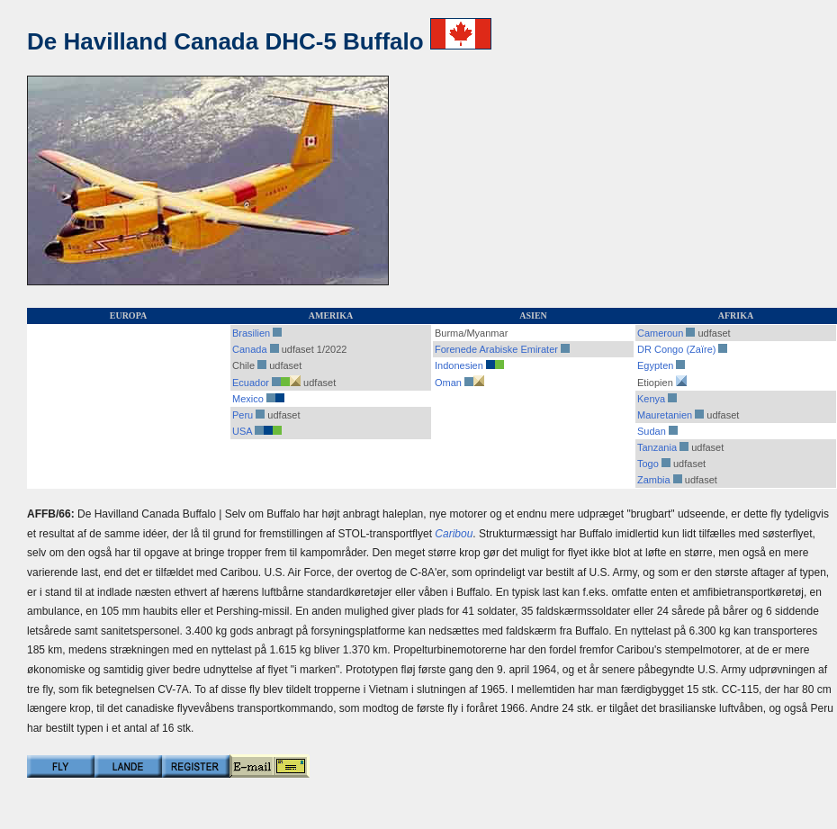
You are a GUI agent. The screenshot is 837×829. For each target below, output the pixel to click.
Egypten (655, 365)
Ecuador (250, 382)
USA (242, 431)
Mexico (248, 398)
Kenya (651, 398)
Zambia (653, 479)
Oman (448, 382)
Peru (242, 415)
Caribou (453, 533)
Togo (648, 463)
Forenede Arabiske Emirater (496, 349)
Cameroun (660, 333)
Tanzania (657, 447)
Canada (249, 349)
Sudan (651, 431)
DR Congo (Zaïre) (676, 349)
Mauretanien (664, 415)
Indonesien (459, 365)
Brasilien (251, 333)
